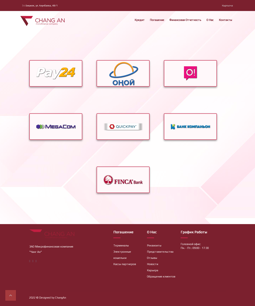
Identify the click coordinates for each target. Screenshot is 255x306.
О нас (210, 20)
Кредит (139, 20)
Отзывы (152, 258)
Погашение (157, 20)
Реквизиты (154, 245)
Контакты (225, 20)
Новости (152, 264)
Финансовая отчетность (185, 20)
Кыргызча (227, 5)
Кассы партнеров (124, 264)
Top (10, 295)
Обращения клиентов (161, 276)
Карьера (152, 270)
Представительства (160, 251)
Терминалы (121, 245)
